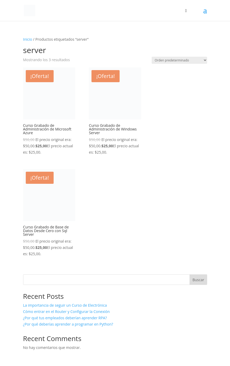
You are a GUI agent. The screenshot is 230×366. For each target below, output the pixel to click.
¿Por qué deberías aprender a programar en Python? (68, 324)
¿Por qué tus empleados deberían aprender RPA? (65, 317)
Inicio (27, 39)
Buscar (198, 279)
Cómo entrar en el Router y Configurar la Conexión (66, 311)
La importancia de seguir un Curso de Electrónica (65, 305)
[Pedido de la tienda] (179, 60)
